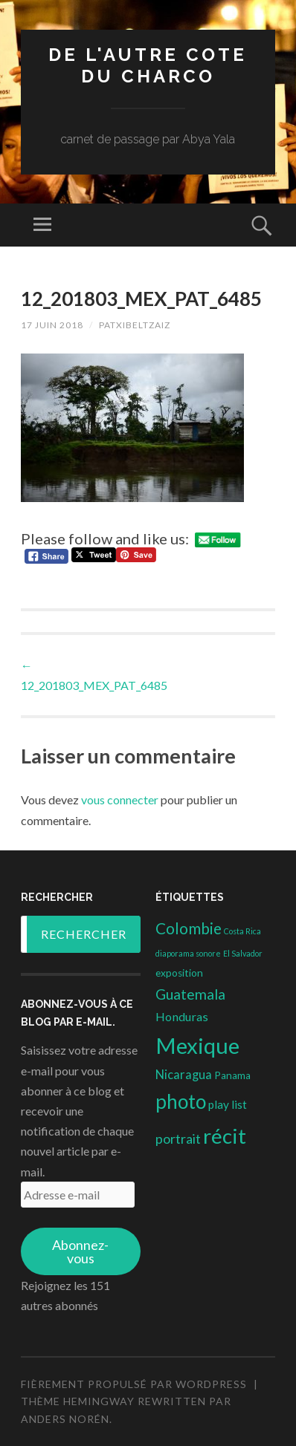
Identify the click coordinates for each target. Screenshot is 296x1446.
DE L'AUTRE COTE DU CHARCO (147, 65)
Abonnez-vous (80, 1251)
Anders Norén (65, 1419)
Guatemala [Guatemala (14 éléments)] (190, 994)
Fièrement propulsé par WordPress (134, 1384)
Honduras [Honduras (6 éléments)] (181, 1016)
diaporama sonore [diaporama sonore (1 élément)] (188, 953)
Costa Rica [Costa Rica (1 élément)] (242, 931)
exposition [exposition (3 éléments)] (179, 973)
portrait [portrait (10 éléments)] (178, 1138)
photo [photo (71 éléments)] (180, 1101)
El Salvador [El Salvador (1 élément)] (243, 953)
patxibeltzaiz (134, 324)
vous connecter (119, 799)
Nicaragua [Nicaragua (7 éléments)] (183, 1074)
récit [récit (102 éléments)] (224, 1136)
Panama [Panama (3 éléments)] (232, 1075)
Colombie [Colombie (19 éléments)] (188, 928)
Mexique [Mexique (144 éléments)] (197, 1045)
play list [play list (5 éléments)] (227, 1104)
